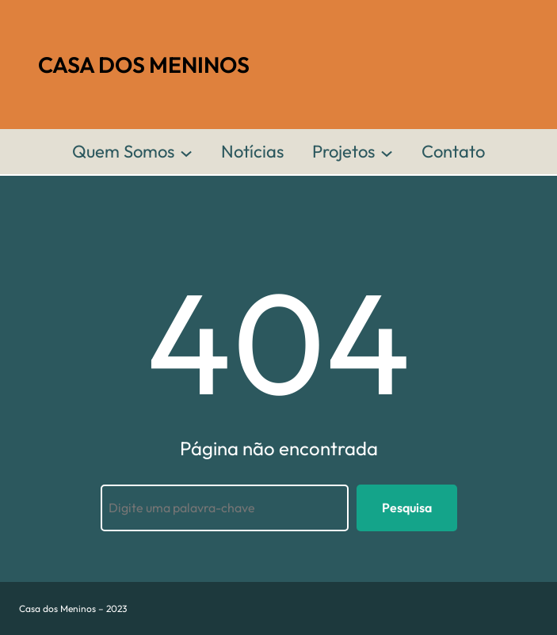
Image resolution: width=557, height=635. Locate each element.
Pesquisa (407, 507)
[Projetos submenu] (386, 152)
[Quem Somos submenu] (186, 152)
